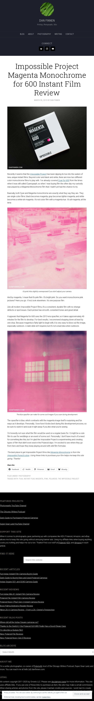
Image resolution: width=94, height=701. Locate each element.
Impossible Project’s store (18, 455)
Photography (25, 476)
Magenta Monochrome (60, 452)
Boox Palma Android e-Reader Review (16, 606)
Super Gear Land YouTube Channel (14, 524)
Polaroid (53, 479)
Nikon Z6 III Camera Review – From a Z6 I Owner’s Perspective (27, 610)
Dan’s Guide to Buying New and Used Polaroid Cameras (23, 578)
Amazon (78, 543)
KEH (68, 543)
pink (46, 479)
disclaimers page (58, 682)
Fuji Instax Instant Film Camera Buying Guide (19, 574)
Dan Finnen (47, 20)
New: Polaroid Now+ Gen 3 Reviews (15, 638)
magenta (39, 479)
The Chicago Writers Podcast (12, 512)
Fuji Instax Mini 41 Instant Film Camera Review (20, 594)
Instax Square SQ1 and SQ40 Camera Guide (19, 582)
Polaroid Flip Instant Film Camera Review (17, 598)
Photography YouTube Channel (13, 505)
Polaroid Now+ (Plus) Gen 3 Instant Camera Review (22, 602)
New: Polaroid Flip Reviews (11, 634)
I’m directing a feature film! (11, 630)
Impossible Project (38, 174)
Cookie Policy (46, 697)
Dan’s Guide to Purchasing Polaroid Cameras (19, 518)
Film (21, 479)
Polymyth (38, 666)
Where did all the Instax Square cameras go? (19, 622)
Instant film (29, 479)
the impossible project (68, 479)
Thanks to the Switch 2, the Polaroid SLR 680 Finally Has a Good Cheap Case (33, 626)
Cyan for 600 (63, 180)
